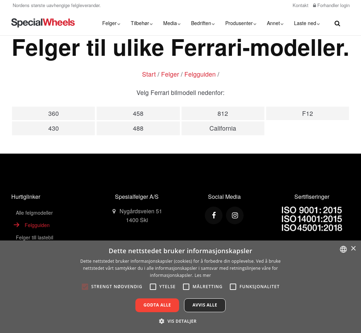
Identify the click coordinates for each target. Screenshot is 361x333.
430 (53, 128)
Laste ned (307, 22)
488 (138, 128)
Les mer (203, 275)
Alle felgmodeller (34, 212)
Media (171, 22)
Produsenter (240, 22)
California (222, 128)
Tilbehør (142, 22)
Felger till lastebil (34, 237)
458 (138, 113)
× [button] (353, 248)
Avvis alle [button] (204, 305)
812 (223, 113)
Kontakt (299, 5)
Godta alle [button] (157, 305)
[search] (337, 23)
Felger (111, 22)
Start (149, 74)
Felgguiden (200, 74)
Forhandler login (331, 5)
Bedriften (203, 22)
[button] (180, 321)
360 (53, 113)
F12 (307, 113)
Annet (275, 22)
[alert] (180, 286)
